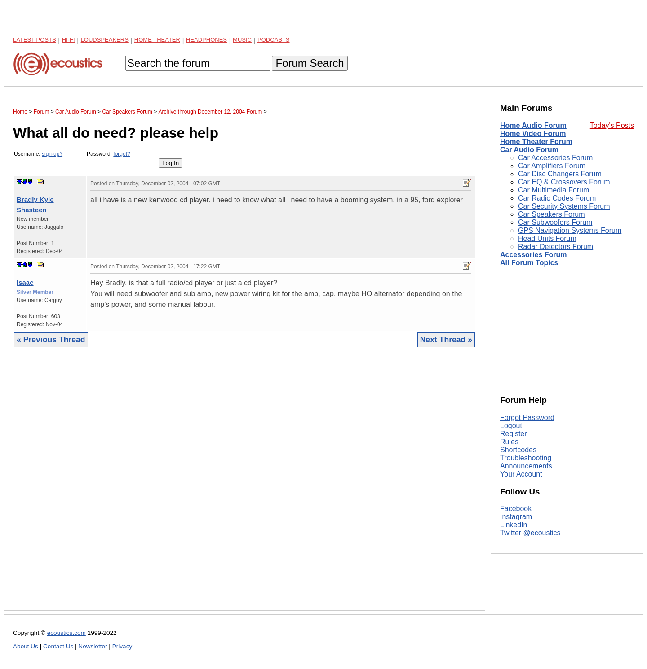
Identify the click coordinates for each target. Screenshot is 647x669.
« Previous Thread (51, 339)
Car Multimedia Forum (553, 190)
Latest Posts (34, 39)
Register (513, 433)
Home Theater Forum (536, 141)
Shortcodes (518, 450)
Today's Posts (612, 125)
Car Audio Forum (529, 149)
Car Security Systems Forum (564, 206)
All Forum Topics (529, 263)
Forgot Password (527, 417)
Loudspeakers (105, 39)
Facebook (516, 508)
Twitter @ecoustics (530, 533)
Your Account (521, 474)
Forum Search (309, 63)
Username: (49, 158)
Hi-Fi (68, 39)
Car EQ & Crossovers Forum (564, 182)
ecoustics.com (66, 633)
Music (242, 39)
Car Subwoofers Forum (555, 222)
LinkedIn (513, 525)
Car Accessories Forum (555, 158)
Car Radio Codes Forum (557, 198)
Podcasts (273, 39)
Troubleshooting (525, 458)
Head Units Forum (547, 238)
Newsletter (92, 646)
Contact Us (58, 646)
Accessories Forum (533, 254)
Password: (122, 158)
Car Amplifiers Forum (551, 166)
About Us (25, 646)
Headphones (206, 39)
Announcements (526, 466)
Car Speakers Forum (551, 214)
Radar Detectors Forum (555, 246)
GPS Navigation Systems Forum (569, 230)
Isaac (25, 282)
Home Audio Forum (533, 125)
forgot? (121, 154)
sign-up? (52, 154)
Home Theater (157, 39)
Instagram (516, 516)
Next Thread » (446, 339)
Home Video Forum (533, 133)
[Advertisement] (244, 485)
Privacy (122, 646)
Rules (509, 442)
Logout (511, 425)
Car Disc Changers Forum (560, 174)
